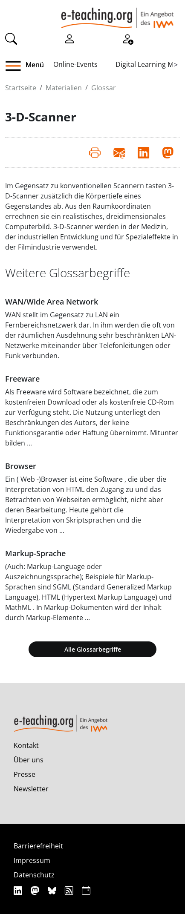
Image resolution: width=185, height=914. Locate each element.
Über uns (28, 760)
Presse (24, 774)
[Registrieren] (127, 38)
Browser (20, 466)
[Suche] (11, 38)
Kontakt (26, 745)
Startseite (20, 87)
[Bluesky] (53, 890)
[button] (16, 66)
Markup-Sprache (35, 553)
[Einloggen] (69, 38)
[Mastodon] (36, 890)
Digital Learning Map (149, 64)
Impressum (32, 860)
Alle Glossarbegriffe (92, 649)
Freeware (22, 379)
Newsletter (31, 788)
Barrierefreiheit (38, 846)
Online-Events (75, 64)
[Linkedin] (19, 890)
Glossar (103, 87)
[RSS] (70, 890)
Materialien (64, 87)
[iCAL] (86, 890)
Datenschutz (34, 875)
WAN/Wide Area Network (51, 301)
